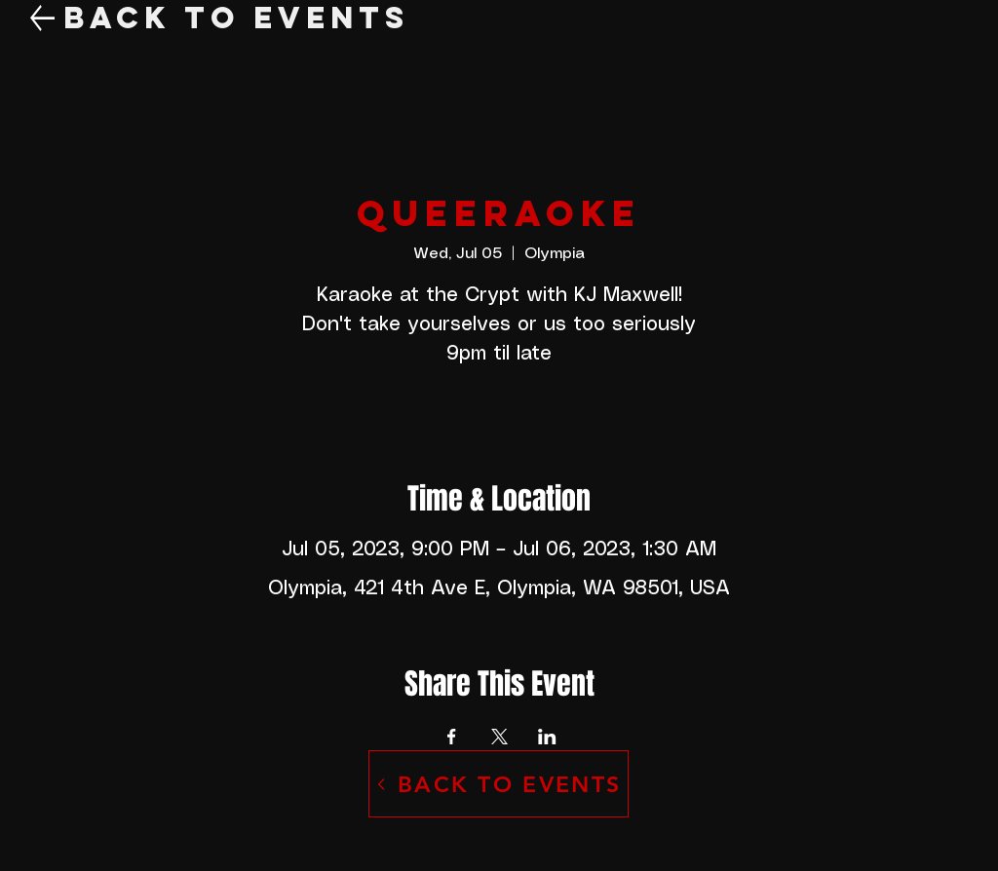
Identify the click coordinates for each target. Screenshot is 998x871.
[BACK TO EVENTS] (498, 783)
